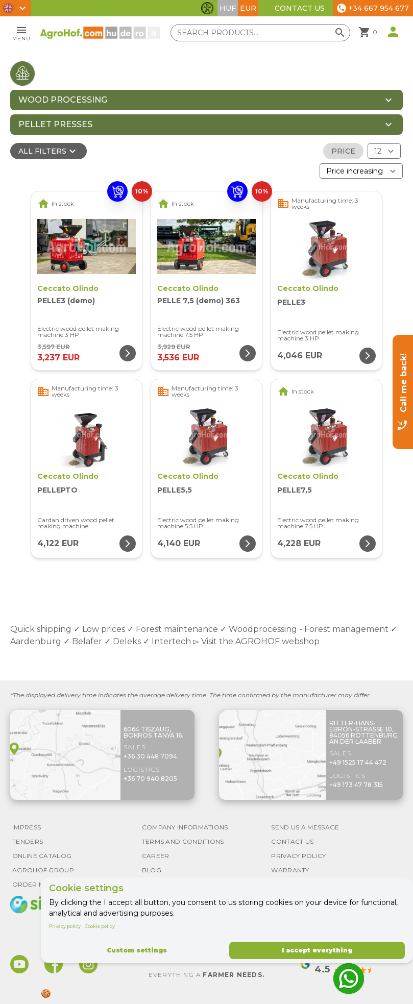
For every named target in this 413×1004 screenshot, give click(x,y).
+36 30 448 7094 (150, 756)
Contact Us (300, 8)
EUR (248, 8)
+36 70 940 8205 (150, 778)
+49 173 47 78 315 (356, 785)
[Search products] (260, 32)
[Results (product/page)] (384, 151)
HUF (228, 8)
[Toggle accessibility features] (207, 8)
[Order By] (361, 171)
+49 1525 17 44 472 (357, 762)
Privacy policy (65, 926)
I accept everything (317, 950)
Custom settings (137, 950)
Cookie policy (100, 926)
